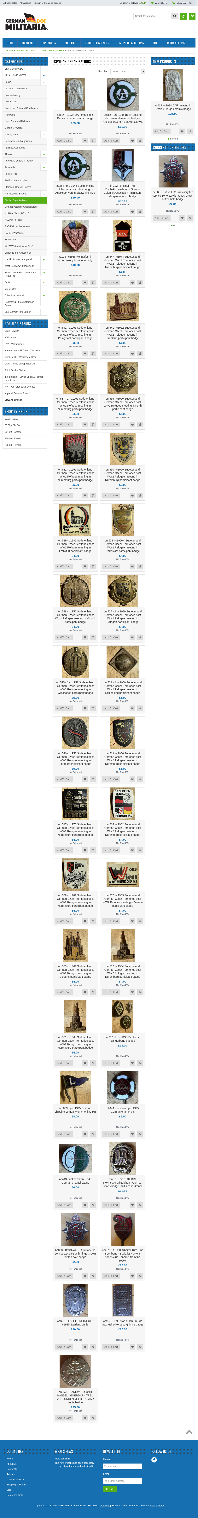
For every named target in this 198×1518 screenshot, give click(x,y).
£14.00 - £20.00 (13, 432)
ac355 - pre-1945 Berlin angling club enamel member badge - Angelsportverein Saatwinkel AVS (123, 118)
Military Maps (11, 134)
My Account (25, 3)
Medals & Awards (14, 128)
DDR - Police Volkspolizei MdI (20, 363)
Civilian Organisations (16, 200)
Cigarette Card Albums (16, 88)
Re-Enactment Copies (16, 180)
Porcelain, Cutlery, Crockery (19, 160)
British (8, 282)
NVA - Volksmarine (14, 344)
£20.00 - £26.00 (13, 438)
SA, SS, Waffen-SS (15, 233)
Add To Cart (64, 140)
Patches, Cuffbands (15, 147)
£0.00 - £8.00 (11, 418)
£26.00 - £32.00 (13, 445)
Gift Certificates (10, 3)
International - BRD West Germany (22, 350)
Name (106, 1459)
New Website (62, 1458)
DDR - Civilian (12, 331)
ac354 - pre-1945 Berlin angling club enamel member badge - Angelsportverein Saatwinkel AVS (75, 189)
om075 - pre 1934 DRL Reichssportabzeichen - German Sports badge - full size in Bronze (123, 1183)
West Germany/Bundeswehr (19, 266)
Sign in (37, 3)
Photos (8, 154)
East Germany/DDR (15, 68)
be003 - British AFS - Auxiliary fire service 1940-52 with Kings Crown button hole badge (75, 1254)
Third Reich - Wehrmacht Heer (20, 357)
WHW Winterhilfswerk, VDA (19, 246)
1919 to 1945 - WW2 (26, 50)
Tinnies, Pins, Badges (51, 50)
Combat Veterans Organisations (21, 207)
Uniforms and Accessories (18, 252)
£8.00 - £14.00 (12, 425)
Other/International (14, 295)
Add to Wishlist (85, 140)
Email (106, 1473)
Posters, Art (11, 174)
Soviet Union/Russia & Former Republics (20, 274)
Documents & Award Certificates (21, 108)
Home (9, 50)
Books (8, 82)
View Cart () (184, 3)
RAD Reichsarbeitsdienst (17, 226)
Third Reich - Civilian (15, 370)
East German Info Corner (18, 312)
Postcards (10, 167)
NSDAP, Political (13, 219)
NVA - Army (10, 337)
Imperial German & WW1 (17, 393)
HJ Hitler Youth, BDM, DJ (18, 213)
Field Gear (10, 114)
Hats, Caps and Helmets (17, 121)
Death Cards (11, 101)
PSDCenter (157, 1505)
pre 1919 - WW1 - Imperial (18, 259)
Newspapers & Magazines (18, 141)
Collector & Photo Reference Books (19, 304)
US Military (10, 289)
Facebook (154, 1460)
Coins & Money (12, 95)
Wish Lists (161, 3)
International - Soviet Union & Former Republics (24, 379)
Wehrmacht (10, 239)
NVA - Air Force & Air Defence (20, 386)
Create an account (52, 3)
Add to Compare (93, 140)
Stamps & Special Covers (18, 187)
